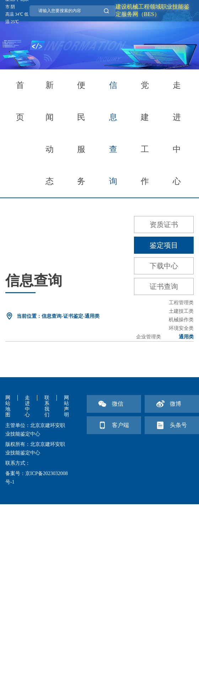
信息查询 (113, 133)
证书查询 (164, 286)
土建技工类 (181, 311)
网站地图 (7, 406)
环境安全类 (181, 328)
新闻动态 (49, 133)
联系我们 (46, 406)
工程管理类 (181, 302)
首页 (20, 101)
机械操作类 (181, 319)
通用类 (186, 336)
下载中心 (164, 266)
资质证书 (164, 224)
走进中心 (177, 133)
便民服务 (81, 133)
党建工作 (145, 133)
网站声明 (66, 406)
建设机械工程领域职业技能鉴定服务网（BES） (152, 10)
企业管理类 (148, 336)
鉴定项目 (164, 245)
